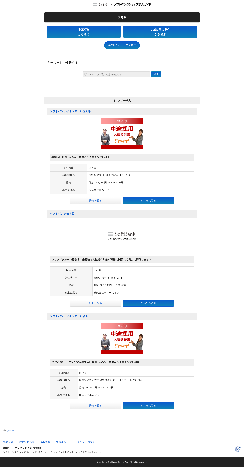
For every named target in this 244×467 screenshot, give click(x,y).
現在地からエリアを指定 (122, 45)
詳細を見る (95, 200)
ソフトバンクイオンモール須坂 (69, 316)
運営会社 (8, 441)
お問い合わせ (27, 441)
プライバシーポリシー (85, 441)
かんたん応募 (148, 200)
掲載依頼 (45, 441)
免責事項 (61, 441)
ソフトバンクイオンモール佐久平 (70, 111)
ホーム (10, 430)
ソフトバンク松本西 (62, 213)
